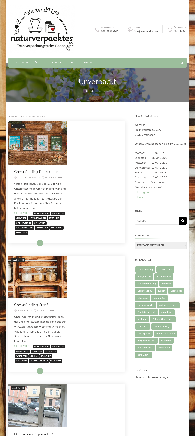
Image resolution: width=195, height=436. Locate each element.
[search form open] (181, 62)
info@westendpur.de (146, 31)
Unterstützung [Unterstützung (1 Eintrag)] (162, 326)
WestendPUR (101, 193)
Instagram (143, 192)
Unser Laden (20, 62)
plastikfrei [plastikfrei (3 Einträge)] (166, 312)
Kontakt (89, 62)
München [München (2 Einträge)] (143, 298)
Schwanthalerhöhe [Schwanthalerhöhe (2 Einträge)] (162, 319)
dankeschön (80, 178)
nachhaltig (80, 284)
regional (106, 284)
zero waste (80, 197)
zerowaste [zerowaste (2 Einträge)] (164, 347)
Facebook (143, 197)
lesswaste (94, 178)
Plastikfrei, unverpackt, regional (46, 425)
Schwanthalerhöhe (84, 374)
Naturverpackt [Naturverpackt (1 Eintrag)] (145, 305)
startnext (99, 183)
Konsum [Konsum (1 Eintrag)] (166, 283)
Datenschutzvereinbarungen (152, 377)
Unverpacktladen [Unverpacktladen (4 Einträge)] (165, 333)
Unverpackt (98, 188)
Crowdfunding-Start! (90, 227)
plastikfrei (94, 284)
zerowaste (94, 197)
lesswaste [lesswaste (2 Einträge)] (176, 290)
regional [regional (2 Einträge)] (142, 319)
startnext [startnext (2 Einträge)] (143, 326)
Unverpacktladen (83, 193)
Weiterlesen (91, 208)
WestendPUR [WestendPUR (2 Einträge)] (145, 347)
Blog (74, 62)
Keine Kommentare (85, 137)
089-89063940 (109, 31)
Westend (78, 384)
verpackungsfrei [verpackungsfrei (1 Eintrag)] (146, 340)
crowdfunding (100, 173)
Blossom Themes (50, 430)
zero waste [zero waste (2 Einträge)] (144, 355)
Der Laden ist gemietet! (92, 323)
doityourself (96, 279)
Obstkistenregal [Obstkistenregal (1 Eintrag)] (146, 312)
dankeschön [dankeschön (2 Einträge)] (165, 269)
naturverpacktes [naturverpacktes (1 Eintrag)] (168, 305)
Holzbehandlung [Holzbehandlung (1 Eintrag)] (147, 283)
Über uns (40, 62)
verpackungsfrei (103, 379)
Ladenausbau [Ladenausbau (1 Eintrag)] (145, 290)
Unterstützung (82, 188)
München (107, 365)
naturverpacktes (83, 183)
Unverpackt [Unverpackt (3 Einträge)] (144, 333)
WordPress (83, 430)
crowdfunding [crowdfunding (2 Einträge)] (145, 269)
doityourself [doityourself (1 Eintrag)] (144, 276)
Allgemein (18, 125)
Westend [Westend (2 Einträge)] (166, 340)
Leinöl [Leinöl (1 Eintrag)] (161, 290)
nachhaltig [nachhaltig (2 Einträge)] (159, 298)
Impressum (142, 370)
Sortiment (58, 62)
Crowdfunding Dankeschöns (96, 128)
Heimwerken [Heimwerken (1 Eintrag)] (164, 276)
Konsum (97, 365)
